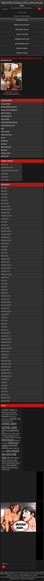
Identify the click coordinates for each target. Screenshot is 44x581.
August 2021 (5, 314)
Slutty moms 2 (11, 463)
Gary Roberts (6, 116)
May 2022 (4, 286)
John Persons (6, 134)
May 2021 (4, 323)
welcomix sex (6, 469)
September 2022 (6, 274)
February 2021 (5, 333)
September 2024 (6, 215)
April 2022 (4, 290)
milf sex (9, 460)
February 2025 (5, 206)
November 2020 (6, 342)
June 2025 (4, 194)
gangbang (5, 435)
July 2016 (4, 382)
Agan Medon (6, 104)
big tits (15, 414)
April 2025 (4, 200)
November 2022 (6, 268)
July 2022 (4, 280)
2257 (1, 572)
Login (24, 12)
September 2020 (6, 348)
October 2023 (5, 237)
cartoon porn (5, 419)
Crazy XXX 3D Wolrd (9, 110)
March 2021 (4, 330)
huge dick (17, 437)
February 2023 (5, 259)
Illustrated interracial (9, 122)
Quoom (4, 144)
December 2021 (6, 302)
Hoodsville (5, 119)
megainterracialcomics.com (9, 170)
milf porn (4, 460)
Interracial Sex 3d (8, 125)
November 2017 (6, 367)
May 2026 (4, 188)
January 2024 (5, 228)
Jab (2, 128)
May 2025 (4, 197)
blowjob (5, 416)
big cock (9, 414)
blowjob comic (12, 416)
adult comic (9, 409)
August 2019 (5, 354)
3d (2, 410)
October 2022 (5, 271)
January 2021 (5, 336)
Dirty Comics (6, 113)
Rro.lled (4, 150)
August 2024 (5, 219)
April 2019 (4, 357)
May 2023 (4, 249)
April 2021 (4, 326)
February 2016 (5, 397)
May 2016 (4, 388)
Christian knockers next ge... (11, 91)
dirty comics (16, 433)
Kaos (3, 138)
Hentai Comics (22, 48)
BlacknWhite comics (9, 107)
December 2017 (6, 364)
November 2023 (6, 234)
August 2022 (5, 277)
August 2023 (5, 243)
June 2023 (4, 246)
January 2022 (5, 299)
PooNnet (4, 141)
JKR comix (5, 131)
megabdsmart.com (22, 39)
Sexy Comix (5, 180)
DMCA (7, 572)
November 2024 (6, 209)
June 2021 (4, 320)
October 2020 (5, 345)
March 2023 (4, 256)
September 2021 (6, 311)
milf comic (14, 458)
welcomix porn (12, 468)
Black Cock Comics (22, 25)
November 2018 (6, 361)
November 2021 (6, 305)
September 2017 (6, 373)
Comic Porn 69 (22, 34)
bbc (3, 412)
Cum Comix (4, 177)
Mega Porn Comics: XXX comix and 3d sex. (22, 3)
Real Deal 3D (6, 147)
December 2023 (6, 231)
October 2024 (5, 212)
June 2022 (4, 283)
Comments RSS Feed (25, 16)
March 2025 (4, 203)
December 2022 (6, 265)
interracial (7, 439)
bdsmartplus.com (22, 44)
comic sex (9, 427)
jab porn (7, 454)
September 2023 (6, 240)
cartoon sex (15, 418)
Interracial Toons (22, 29)
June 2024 (4, 225)
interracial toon (12, 448)
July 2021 (4, 317)
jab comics (12, 450)
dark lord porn (8, 433)
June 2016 (4, 385)
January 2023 (5, 262)
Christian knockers (7, 421)
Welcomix (5, 156)
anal (16, 410)
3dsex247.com (22, 20)
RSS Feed (16, 16)
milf (8, 458)
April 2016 (4, 391)
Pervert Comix (22, 53)
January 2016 (5, 401)
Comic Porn (4, 164)
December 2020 (6, 339)
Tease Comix (6, 153)
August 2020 (5, 351)
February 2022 (5, 296)
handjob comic (12, 435)
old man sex (10, 461)
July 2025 (4, 191)
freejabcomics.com (7, 167)
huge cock (9, 437)
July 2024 (4, 222)
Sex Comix (4, 173)
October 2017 (5, 370)
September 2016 (6, 376)
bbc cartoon (9, 412)
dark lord (6, 430)
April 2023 (4, 253)
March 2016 (4, 394)
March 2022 (4, 293)
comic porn (9, 423)
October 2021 (5, 308)
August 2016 (5, 379)
